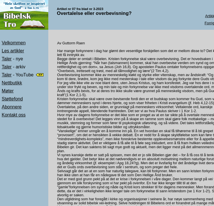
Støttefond (12, 98)
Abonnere (11, 106)
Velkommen (14, 42)
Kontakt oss (14, 114)
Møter (8, 90)
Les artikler (13, 50)
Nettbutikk (12, 82)
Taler (7, 58)
